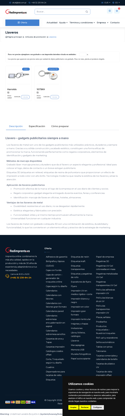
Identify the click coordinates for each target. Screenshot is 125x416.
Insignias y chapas (79, 324)
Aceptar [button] (73, 407)
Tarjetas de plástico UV (105, 365)
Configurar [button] (97, 407)
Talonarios (101, 351)
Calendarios (51, 291)
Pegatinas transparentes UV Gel (106, 284)
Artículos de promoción (35, 37)
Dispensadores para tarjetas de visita (55, 373)
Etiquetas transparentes (78, 268)
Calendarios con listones (53, 297)
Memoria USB (77, 350)
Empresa (101, 22)
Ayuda (62, 22)
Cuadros (50, 367)
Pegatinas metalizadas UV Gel (107, 275)
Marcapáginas (77, 345)
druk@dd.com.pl (17, 3)
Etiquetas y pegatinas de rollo (81, 275)
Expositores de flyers (81, 282)
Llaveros (75, 341)
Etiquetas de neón (80, 257)
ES (115, 3)
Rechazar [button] (85, 407)
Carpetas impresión (55, 347)
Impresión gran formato (78, 313)
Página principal (13, 37)
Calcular (25, 97)
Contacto (115, 22)
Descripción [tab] (16, 126)
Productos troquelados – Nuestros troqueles (105, 330)
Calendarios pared (55, 311)
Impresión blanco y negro (80, 300)
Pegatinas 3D (102, 261)
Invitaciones (76, 328)
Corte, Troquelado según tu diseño (55, 361)
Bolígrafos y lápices (55, 261)
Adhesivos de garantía (56, 257)
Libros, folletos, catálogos (78, 334)
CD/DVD (50, 266)
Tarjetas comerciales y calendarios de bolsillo (107, 357)
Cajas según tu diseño (56, 286)
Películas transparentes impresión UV (103, 309)
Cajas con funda (53, 270)
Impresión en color (80, 307)
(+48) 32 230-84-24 (20, 277)
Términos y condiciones (81, 22)
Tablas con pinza (104, 347)
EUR (105, 3)
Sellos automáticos (105, 342)
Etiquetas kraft (78, 261)
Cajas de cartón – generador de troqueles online (54, 278)
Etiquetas (50, 380)
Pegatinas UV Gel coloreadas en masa (105, 268)
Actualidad (52, 22)
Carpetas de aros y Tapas (55, 340)
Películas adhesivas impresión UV (105, 291)
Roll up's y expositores (107, 338)
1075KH (41, 89)
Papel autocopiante (80, 358)
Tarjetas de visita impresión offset (104, 373)
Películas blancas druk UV (104, 299)
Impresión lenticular (81, 319)
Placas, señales (103, 317)
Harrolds (12, 89)
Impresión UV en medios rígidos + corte (81, 292)
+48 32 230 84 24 (37, 3)
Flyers (74, 286)
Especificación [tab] (37, 126)
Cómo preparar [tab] (60, 126)
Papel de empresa (105, 257)
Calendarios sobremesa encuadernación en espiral (55, 321)
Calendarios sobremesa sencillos (55, 332)
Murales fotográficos (81, 354)
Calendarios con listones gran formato (56, 305)
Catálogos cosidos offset (54, 353)
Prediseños (101, 322)
